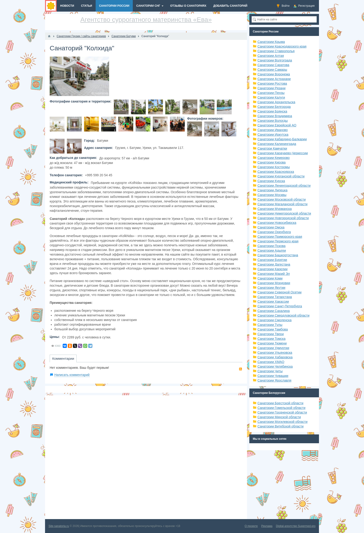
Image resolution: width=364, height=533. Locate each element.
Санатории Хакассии (273, 301)
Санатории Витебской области (280, 426)
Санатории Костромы (273, 167)
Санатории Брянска (272, 111)
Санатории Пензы (271, 93)
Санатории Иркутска (272, 134)
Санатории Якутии (271, 287)
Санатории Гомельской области (281, 408)
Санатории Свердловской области (283, 315)
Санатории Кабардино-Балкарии (282, 139)
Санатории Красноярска (275, 171)
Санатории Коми (270, 278)
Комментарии (63, 358)
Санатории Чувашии (272, 376)
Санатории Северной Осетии (279, 292)
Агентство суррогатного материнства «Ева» (146, 19)
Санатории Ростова (272, 83)
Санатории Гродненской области (282, 412)
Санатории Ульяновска (274, 352)
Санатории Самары (272, 69)
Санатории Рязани (271, 88)
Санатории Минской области (279, 417)
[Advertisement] (146, 457)
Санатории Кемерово (273, 158)
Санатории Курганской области (281, 176)
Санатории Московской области (281, 199)
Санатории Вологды (272, 120)
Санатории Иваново (272, 130)
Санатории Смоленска (274, 320)
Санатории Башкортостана (277, 255)
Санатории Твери (270, 334)
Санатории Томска (271, 338)
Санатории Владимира (274, 116)
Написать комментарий (72, 375)
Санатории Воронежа (273, 74)
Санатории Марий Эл (273, 274)
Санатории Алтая (270, 56)
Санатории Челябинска (275, 366)
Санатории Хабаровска (274, 357)
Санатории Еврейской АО (276, 125)
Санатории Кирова (271, 162)
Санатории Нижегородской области (284, 213)
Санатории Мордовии (273, 283)
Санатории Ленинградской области (284, 185)
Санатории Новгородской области (283, 218)
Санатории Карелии (272, 269)
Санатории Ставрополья (276, 51)
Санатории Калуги (271, 97)
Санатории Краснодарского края (281, 46)
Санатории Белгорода (274, 107)
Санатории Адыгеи (271, 250)
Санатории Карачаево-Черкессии (282, 153)
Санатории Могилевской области (282, 422)
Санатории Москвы (271, 195)
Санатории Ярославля (274, 380)
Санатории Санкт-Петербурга (279, 306)
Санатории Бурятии (272, 260)
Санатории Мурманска (274, 209)
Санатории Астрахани (274, 79)
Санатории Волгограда (274, 60)
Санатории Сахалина (273, 311)
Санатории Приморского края (279, 236)
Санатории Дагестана (273, 264)
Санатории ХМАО (270, 362)
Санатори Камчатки (272, 148)
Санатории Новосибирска (276, 223)
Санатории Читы (270, 371)
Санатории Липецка (272, 190)
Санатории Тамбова (272, 329)
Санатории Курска (271, 181)
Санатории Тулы (269, 325)
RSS (240, 369)
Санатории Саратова (273, 65)
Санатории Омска (270, 227)
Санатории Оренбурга (274, 232)
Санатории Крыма (271, 42)
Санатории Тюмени (272, 343)
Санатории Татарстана (274, 297)
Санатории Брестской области (280, 403)
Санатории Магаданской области (282, 204)
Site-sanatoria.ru (59, 526)
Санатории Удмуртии (273, 348)
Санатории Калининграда (276, 144)
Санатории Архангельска (276, 102)
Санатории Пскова (271, 246)
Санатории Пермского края (278, 241)
